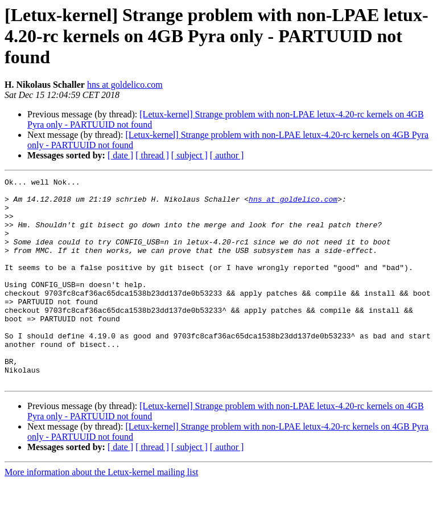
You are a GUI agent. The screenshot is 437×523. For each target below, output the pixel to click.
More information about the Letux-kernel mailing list (101, 513)
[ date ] (120, 155)
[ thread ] (152, 155)
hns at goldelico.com (125, 84)
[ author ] (227, 155)
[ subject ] (189, 155)
